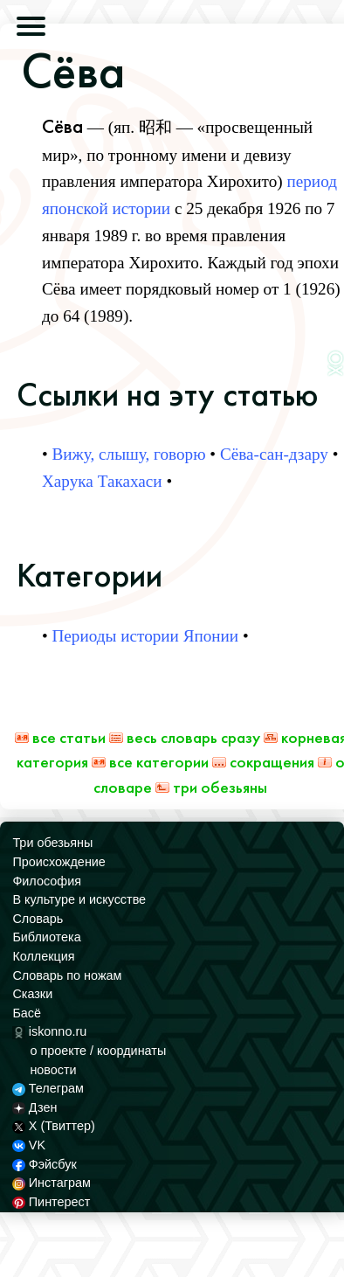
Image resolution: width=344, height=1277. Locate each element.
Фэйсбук (44, 1164)
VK (28, 1145)
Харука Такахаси (102, 481)
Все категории (150, 762)
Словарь (37, 919)
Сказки (32, 994)
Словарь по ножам (66, 975)
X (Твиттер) (53, 1126)
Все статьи (60, 737)
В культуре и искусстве (79, 899)
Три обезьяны (211, 787)
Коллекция (43, 956)
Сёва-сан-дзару (274, 454)
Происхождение (58, 862)
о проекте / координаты (98, 1051)
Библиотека (46, 937)
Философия (46, 881)
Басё (26, 1013)
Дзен (34, 1107)
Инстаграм (51, 1183)
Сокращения (263, 762)
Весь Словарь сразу (184, 737)
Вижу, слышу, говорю (129, 454)
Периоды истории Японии (145, 636)
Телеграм (47, 1088)
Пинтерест (51, 1202)
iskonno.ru (49, 1031)
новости (53, 1070)
